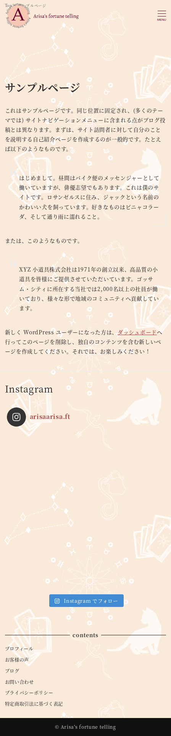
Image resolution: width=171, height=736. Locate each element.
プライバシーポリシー (29, 692)
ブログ (12, 670)
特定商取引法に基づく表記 (34, 703)
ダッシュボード (137, 332)
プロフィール (19, 648)
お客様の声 (17, 659)
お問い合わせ (19, 682)
